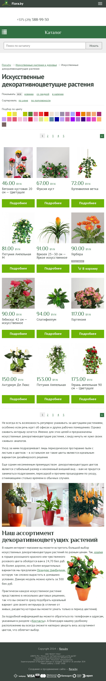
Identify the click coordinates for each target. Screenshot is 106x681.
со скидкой (43, 94)
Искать (93, 45)
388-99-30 (33, 19)
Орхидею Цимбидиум (51, 570)
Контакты (38, 621)
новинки (29, 94)
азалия (98, 552)
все (19, 94)
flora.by (63, 648)
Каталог (53, 32)
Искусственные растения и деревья (36, 65)
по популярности (41, 100)
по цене (23, 100)
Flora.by (6, 65)
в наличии (58, 94)
